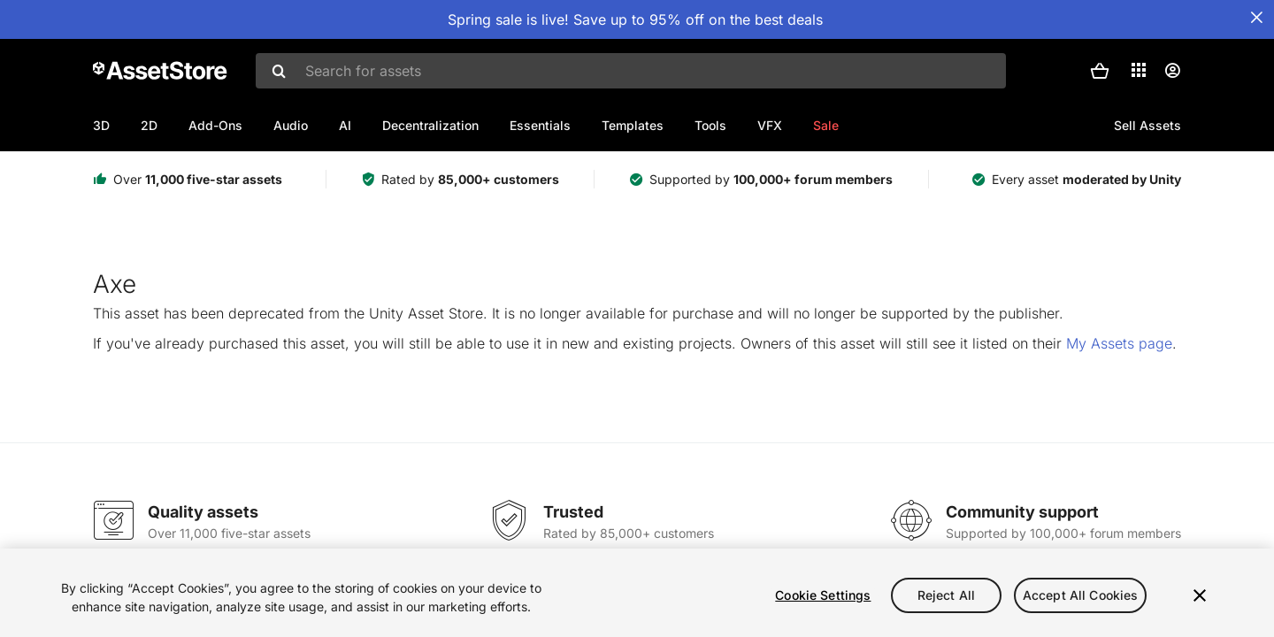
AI (345, 125)
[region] (637, 593)
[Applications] (1138, 70)
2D (149, 125)
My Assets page (1119, 343)
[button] (1099, 70)
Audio (290, 125)
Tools (710, 125)
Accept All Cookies (1081, 594)
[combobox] (631, 70)
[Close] (1199, 595)
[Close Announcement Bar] (1256, 18)
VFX (769, 125)
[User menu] (1172, 71)
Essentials (540, 125)
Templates (633, 125)
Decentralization (430, 125)
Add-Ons (215, 125)
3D (101, 125)
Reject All (946, 594)
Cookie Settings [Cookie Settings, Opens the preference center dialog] (823, 594)
